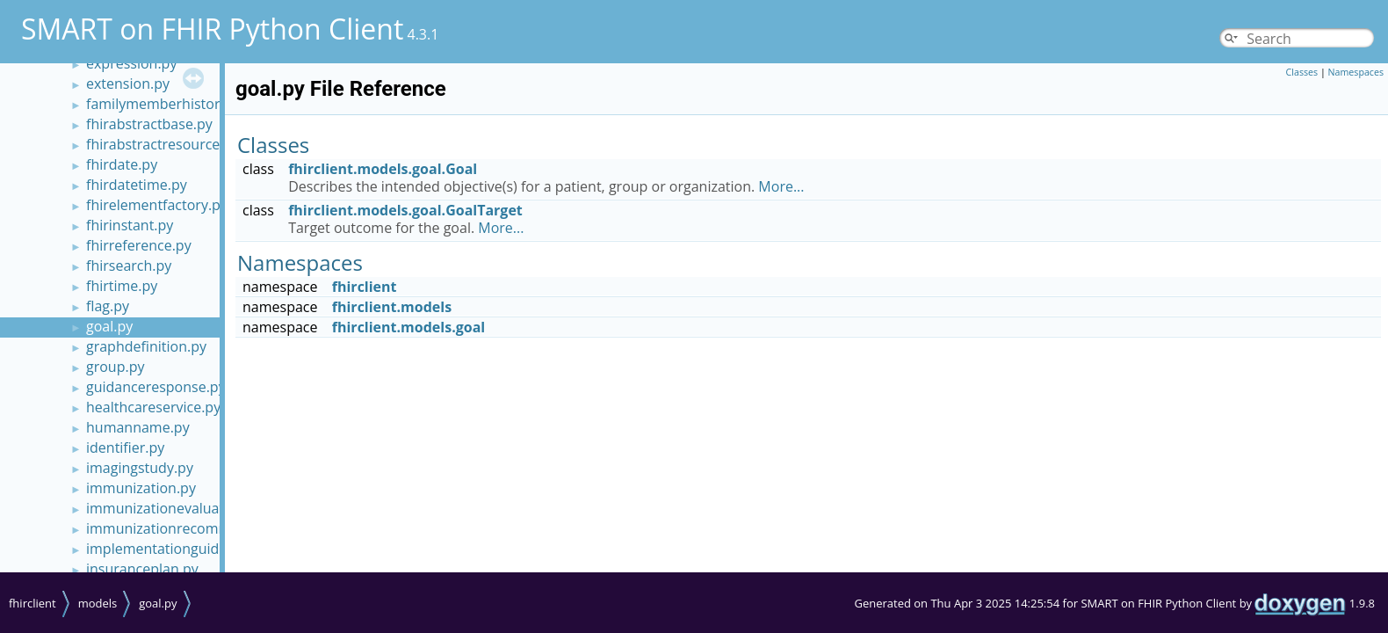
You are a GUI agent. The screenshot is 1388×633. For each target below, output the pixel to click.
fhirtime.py (121, 285)
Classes (1302, 72)
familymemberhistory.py (166, 103)
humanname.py (138, 427)
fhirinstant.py (129, 225)
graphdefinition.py (146, 346)
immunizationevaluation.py (175, 508)
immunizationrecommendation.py (197, 528)
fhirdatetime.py (136, 184)
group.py (115, 366)
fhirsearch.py (128, 265)
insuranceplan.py (142, 568)
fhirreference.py (139, 245)
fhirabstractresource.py (162, 144)
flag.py (107, 306)
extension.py (128, 83)
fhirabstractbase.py (149, 124)
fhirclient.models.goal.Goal (382, 168)
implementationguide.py (166, 548)
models (98, 603)
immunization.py (141, 488)
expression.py (131, 63)
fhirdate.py (121, 164)
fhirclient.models (392, 306)
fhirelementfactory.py (157, 205)
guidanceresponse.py (156, 387)
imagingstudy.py (139, 467)
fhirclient (364, 286)
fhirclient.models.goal (408, 327)
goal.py (109, 326)
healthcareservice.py (153, 407)
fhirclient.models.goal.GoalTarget (405, 210)
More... (781, 186)
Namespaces (1356, 72)
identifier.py (125, 447)
